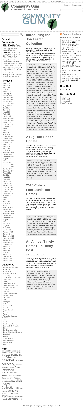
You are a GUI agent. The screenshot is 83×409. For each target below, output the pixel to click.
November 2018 (8, 100)
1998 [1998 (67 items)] (6, 351)
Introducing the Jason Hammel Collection (68, 66)
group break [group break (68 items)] (13, 372)
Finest (40, 112)
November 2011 (8, 214)
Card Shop (6, 275)
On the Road (7, 306)
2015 (34, 93)
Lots (4, 300)
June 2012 (6, 199)
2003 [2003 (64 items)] (19, 351)
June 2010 (6, 248)
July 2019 (6, 83)
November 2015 (8, 153)
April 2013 (6, 179)
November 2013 (8, 167)
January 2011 (7, 234)
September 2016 (8, 140)
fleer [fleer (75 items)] (12, 367)
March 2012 (7, 205)
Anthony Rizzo (38, 223)
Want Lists (6, 344)
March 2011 (7, 230)
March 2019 (7, 92)
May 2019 (6, 87)
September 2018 (8, 104)
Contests (6, 289)
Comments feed (66, 101)
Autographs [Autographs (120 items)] (11, 357)
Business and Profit (9, 273)
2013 (45, 84)
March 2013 (7, 181)
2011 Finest (40, 80)
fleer (44, 112)
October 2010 (7, 240)
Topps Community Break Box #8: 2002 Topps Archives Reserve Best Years (12, 47)
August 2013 (7, 173)
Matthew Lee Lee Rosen (11, 67)
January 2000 (7, 260)
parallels (39, 116)
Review (5, 314)
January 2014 (7, 163)
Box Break (6, 269)
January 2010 (7, 258)
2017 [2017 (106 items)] (3, 357)
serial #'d (37, 119)
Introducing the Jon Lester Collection (38, 39)
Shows (5, 320)
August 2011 (7, 220)
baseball (53, 104)
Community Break (9, 284)
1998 (44, 161)
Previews (6, 312)
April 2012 (6, 203)
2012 (43, 82)
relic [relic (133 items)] (17, 388)
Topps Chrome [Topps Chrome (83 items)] (14, 396)
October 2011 (7, 216)
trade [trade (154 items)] (8, 399)
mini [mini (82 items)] (19, 378)
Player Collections (9, 310)
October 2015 (7, 155)
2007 (52, 67)
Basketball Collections (10, 267)
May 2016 (6, 148)
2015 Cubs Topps (42, 93)
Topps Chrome (31, 232)
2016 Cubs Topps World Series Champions (41, 99)
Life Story (6, 298)
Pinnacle (45, 116)
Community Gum (25, 6)
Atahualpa (50, 407)
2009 (50, 71)
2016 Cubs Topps (47, 97)
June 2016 (6, 146)
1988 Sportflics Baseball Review (12, 64)
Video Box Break (8, 340)
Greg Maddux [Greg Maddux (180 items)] (8, 371)
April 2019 (6, 90)
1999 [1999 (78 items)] (10, 351)
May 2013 (6, 177)
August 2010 (7, 244)
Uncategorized (8, 338)
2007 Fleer (30, 69)
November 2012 (8, 189)
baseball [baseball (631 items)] (8, 360)
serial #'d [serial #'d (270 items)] (13, 390)
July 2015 (6, 161)
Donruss (34, 112)
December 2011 (8, 212)
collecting (40, 108)
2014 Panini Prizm (33, 91)
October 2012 (7, 191)
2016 (38, 97)
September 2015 (8, 157)
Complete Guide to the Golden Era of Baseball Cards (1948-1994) (11, 61)
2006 (43, 65)
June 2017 (6, 130)
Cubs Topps (48, 108)
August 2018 (7, 106)
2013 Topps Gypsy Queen (42, 86)
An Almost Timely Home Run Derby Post (40, 246)
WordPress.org (66, 103)
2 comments (31, 129)
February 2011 (8, 232)
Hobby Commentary (10, 294)
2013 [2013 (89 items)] (17, 355)
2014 (53, 86)
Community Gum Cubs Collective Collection (10, 286)
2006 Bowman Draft (43, 67)
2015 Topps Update (33, 221)
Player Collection (45, 171)
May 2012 (6, 201)
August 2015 (7, 159)
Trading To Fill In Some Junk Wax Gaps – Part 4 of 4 (12, 75)
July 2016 (6, 144)
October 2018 (7, 102)
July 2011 (6, 222)
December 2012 (8, 187)
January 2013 (7, 185)
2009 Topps (40, 73)
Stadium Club (45, 119)
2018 (47, 165)
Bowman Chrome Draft (46, 106)
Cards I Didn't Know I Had (11, 278)
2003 (35, 163)
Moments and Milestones (43, 282)
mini (41, 114)
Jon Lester (35, 114)
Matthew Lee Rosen (10, 73)
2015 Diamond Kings (38, 165)
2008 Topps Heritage (46, 69)
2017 (54, 101)
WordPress (41, 407)
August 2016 (7, 142)
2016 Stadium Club (33, 101)
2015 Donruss (42, 95)
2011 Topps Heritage (34, 82)
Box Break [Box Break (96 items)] (19, 361)
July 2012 (6, 197)
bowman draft (31, 108)
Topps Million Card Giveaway (13, 332)
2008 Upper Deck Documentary (37, 71)
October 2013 (7, 169)
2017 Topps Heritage (42, 104)
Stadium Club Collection (11, 326)
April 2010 (6, 252)
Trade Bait (6, 334)
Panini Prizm (31, 116)
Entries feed (65, 99)
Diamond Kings (45, 278)
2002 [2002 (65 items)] (16, 351)
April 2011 (6, 228)
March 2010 (7, 254)
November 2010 (8, 238)
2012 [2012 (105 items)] (13, 355)
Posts (68, 5)
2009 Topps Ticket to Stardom (43, 76)
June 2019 (6, 85)
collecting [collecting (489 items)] (8, 364)
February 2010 (8, 256)
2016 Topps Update (48, 275)
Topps (53, 119)
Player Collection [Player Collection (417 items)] (8, 385)
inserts (48, 112)
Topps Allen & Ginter (33, 121)
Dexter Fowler (44, 225)
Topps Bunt (45, 121)
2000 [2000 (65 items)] (13, 351)
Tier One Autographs (10, 330)
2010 (28, 78)
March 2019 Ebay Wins (69, 71)
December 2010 (8, 236)
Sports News (7, 322)
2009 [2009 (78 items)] (19, 353)
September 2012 (8, 193)
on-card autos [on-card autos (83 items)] (6, 381)
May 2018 (6, 112)
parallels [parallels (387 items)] (16, 380)
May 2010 (6, 250)
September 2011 (8, 218)
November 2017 (8, 120)
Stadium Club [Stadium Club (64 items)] (5, 393)
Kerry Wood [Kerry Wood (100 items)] (13, 378)
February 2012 (8, 207)
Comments (78, 5)
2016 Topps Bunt (46, 101)
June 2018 (6, 110)
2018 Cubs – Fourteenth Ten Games (38, 189)
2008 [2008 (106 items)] (15, 353)
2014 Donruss (48, 88)
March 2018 (7, 116)
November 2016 (8, 136)
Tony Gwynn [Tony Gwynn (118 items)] (15, 393)
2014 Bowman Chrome (34, 88)
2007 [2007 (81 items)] (10, 353)
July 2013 (6, 175)
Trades (5, 336)
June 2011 (6, 224)
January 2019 (7, 96)
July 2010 (6, 246)
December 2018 (8, 98)
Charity (5, 282)
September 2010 (8, 242)
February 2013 (8, 183)
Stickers (5, 328)
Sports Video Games (10, 324)
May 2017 (6, 132)
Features (6, 292)
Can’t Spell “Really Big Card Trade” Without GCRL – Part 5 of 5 (71, 61)
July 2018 (6, 108)
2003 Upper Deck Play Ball (46, 163)
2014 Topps (44, 91)
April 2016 (6, 151)
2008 (36, 69)
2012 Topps (50, 82)
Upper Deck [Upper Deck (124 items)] (16, 399)
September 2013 (8, 171)
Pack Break (7, 308)
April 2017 (6, 134)
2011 (34, 80)
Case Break (7, 280)
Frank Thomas (42, 169)
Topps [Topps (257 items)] (5, 396)
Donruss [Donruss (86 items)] (8, 367)
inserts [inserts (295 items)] (6, 375)
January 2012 (7, 209)
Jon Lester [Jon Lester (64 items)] (13, 375)
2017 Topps (30, 104)
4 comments (39, 176)
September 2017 (8, 124)
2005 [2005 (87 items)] (7, 353)
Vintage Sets (7, 342)
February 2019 (8, 94)
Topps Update (39, 125)
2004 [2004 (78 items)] (3, 353)
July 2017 (6, 128)
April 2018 (6, 114)
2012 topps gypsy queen (35, 84)
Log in (63, 97)
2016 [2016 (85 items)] (20, 355)
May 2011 (6, 226)
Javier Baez (35, 228)
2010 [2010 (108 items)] (3, 355)
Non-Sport (6, 302)
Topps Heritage (42, 123)
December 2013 (8, 165)
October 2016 (7, 138)
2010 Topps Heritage (38, 78)
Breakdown (7, 271)
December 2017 (8, 118)
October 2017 (7, 122)
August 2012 (7, 195)
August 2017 (7, 126)
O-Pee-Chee (47, 114)
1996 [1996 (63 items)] (3, 351)
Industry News (8, 296)
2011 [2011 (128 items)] (8, 355)
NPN (4, 304)
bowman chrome (32, 106)
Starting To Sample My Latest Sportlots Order (71, 79)
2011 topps (49, 80)
